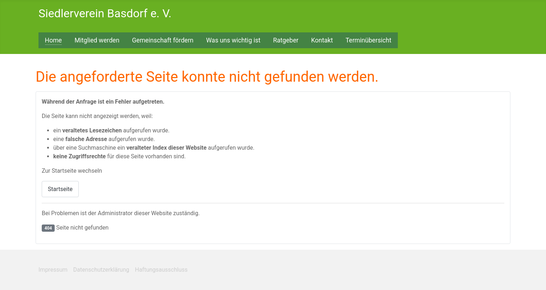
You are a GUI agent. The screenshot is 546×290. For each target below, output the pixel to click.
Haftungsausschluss (161, 269)
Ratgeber (286, 40)
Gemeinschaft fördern (163, 40)
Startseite (60, 189)
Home (53, 40)
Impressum (53, 269)
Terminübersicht (368, 40)
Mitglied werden (96, 40)
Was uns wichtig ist (233, 40)
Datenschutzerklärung (101, 269)
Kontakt (322, 40)
